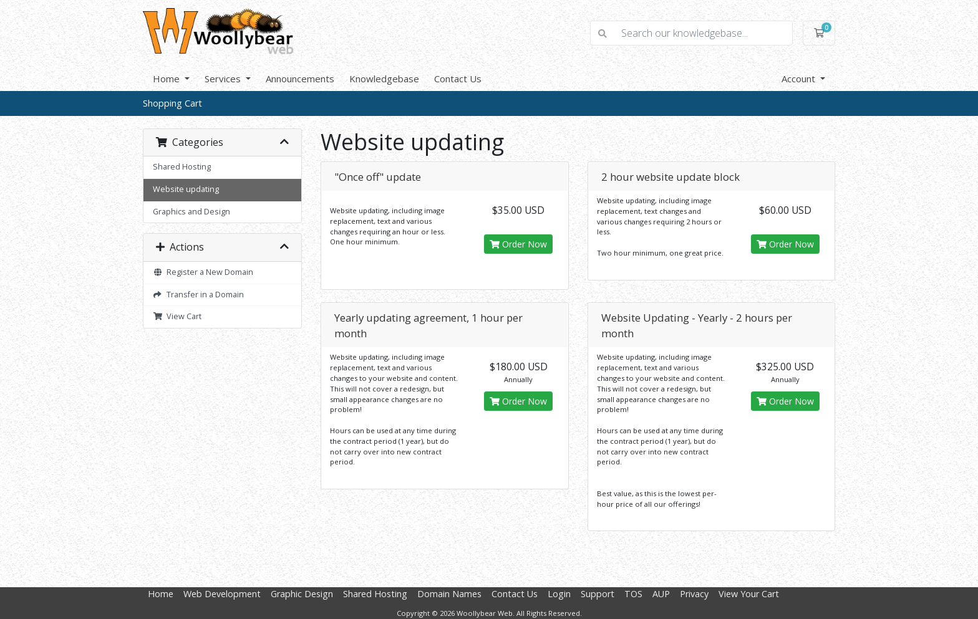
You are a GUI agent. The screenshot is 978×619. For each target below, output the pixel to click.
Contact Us (458, 78)
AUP (661, 594)
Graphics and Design (191, 211)
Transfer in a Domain (198, 294)
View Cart (177, 316)
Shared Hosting (182, 166)
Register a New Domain (203, 272)
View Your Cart (749, 594)
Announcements (300, 78)
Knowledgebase (384, 78)
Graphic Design (302, 594)
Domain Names (449, 594)
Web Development (222, 594)
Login (559, 594)
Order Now (518, 244)
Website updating (186, 189)
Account (800, 78)
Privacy (694, 594)
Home (167, 78)
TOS (633, 594)
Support (597, 594)
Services (224, 78)
